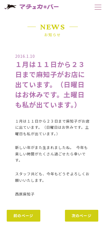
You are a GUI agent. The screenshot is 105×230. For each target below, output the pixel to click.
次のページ (82, 215)
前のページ (23, 215)
